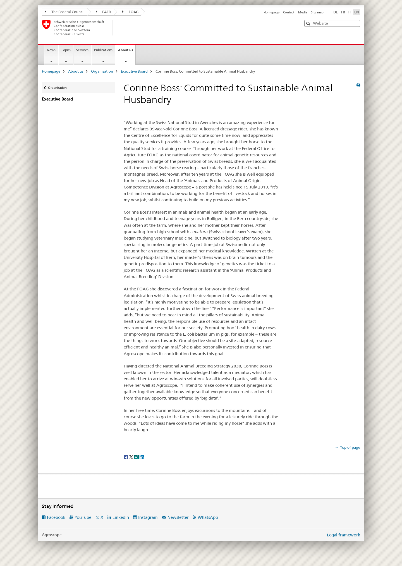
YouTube (83, 517)
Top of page (349, 447)
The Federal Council (65, 11)
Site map (317, 12)
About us (126, 51)
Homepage (271, 12)
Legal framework (343, 535)
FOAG (130, 11)
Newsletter (178, 517)
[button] (309, 23)
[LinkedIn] (142, 457)
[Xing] (137, 457)
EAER (103, 11)
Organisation (102, 71)
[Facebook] (126, 457)
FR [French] (343, 12)
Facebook (56, 517)
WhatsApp (208, 517)
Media (302, 12)
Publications (103, 50)
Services (82, 50)
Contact (288, 12)
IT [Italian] (350, 11)
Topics (66, 50)
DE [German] (335, 12)
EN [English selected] (356, 12)
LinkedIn (121, 517)
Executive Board (134, 71)
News (51, 50)
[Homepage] (121, 27)
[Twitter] (131, 457)
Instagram (148, 517)
